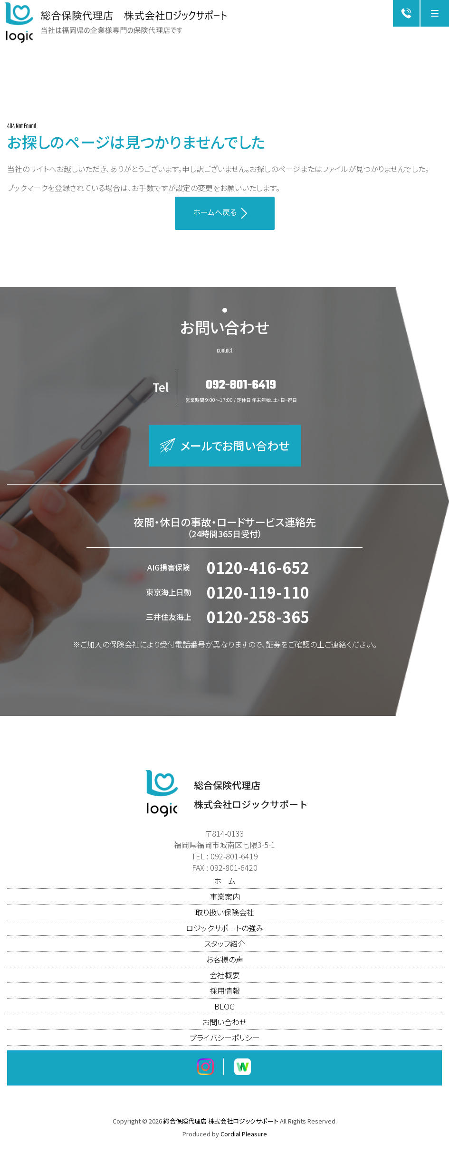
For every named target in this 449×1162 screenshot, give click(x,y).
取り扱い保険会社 (224, 918)
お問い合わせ (224, 1027)
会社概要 (225, 980)
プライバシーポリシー (225, 1043)
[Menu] (434, 13)
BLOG (224, 1012)
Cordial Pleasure (243, 1139)
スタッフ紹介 (224, 949)
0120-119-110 (258, 597)
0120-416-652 (258, 573)
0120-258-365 (258, 622)
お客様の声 (224, 965)
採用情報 (225, 996)
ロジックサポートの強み (225, 933)
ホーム (225, 886)
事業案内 (225, 902)
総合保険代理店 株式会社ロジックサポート (220, 1126)
